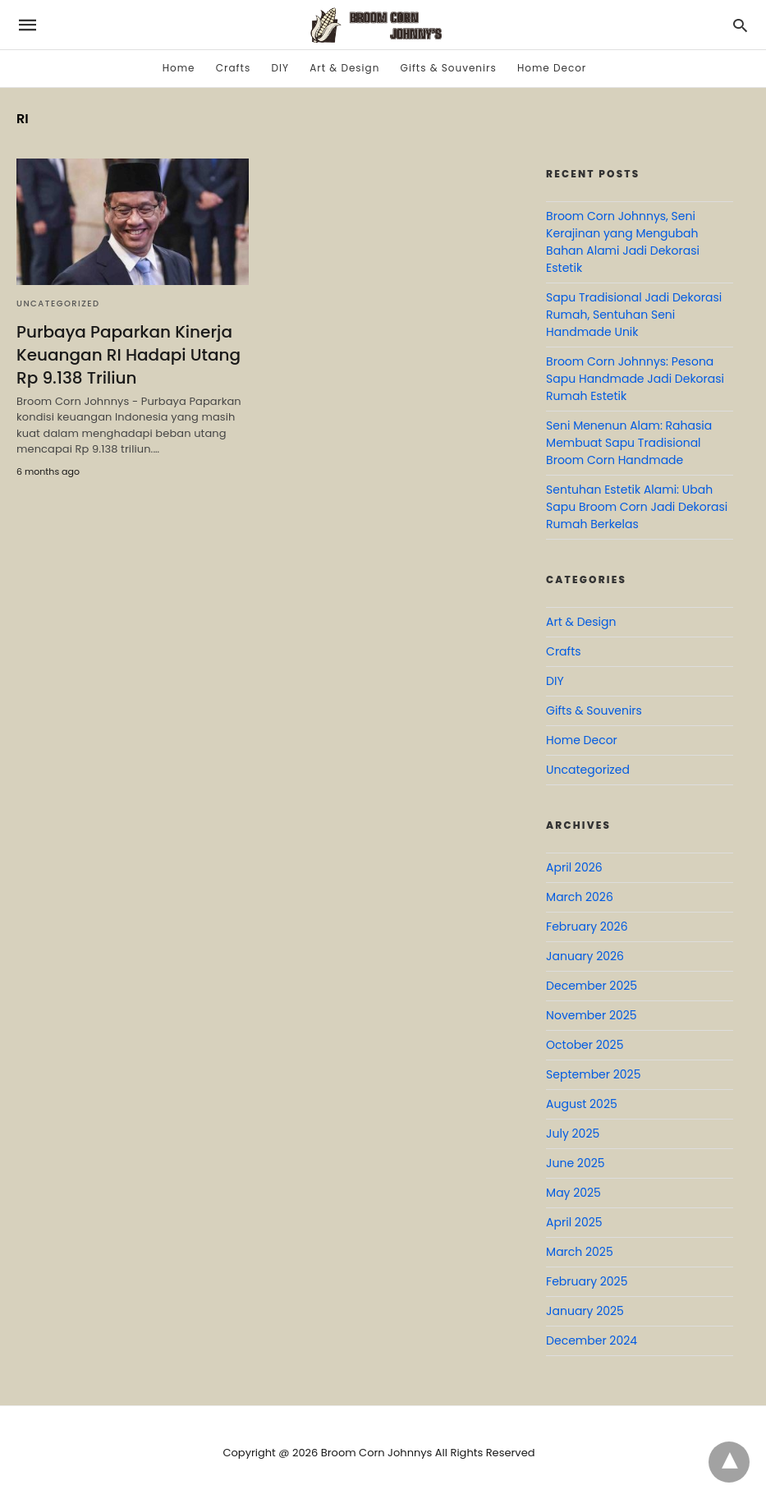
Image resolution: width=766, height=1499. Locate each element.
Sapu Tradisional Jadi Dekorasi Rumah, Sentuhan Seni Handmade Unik (634, 314)
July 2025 (572, 1133)
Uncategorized (58, 303)
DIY (279, 68)
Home (179, 68)
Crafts (233, 68)
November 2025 (591, 1015)
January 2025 (585, 1311)
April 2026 (574, 867)
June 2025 (575, 1163)
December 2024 (591, 1340)
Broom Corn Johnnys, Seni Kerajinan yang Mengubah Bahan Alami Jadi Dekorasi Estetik (622, 242)
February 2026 (586, 926)
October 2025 (584, 1045)
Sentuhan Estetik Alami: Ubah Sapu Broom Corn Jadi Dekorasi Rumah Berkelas (636, 506)
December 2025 (591, 985)
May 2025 (573, 1192)
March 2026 (579, 897)
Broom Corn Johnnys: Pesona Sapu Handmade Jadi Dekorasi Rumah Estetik (635, 378)
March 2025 (579, 1252)
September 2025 (593, 1074)
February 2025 (586, 1281)
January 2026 (585, 956)
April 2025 (574, 1222)
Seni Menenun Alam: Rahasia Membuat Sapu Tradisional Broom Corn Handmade (629, 442)
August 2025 (581, 1104)
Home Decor (551, 68)
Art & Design (344, 68)
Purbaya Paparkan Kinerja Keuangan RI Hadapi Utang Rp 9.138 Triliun (128, 354)
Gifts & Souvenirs (449, 68)
